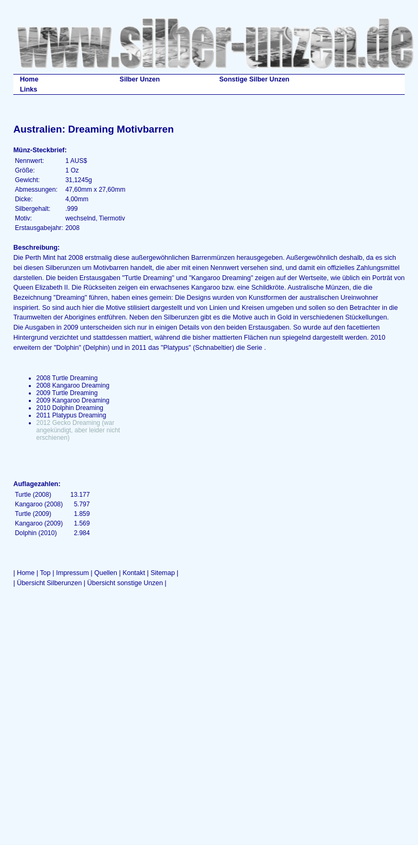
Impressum (72, 573)
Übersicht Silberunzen (49, 583)
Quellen (105, 573)
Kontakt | (136, 573)
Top (45, 573)
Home (29, 79)
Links (28, 89)
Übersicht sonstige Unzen (125, 583)
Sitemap (163, 573)
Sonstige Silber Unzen (254, 79)
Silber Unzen (140, 79)
